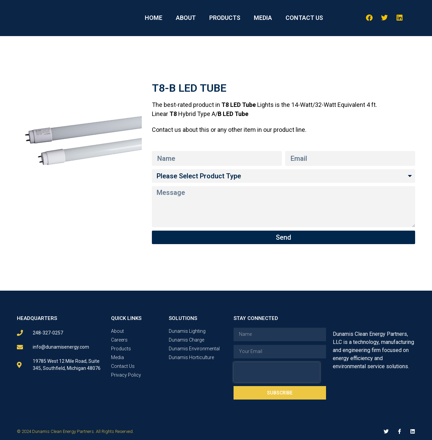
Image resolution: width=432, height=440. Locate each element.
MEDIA (263, 17)
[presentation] (277, 372)
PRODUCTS (224, 17)
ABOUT (186, 17)
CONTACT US (304, 17)
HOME (153, 17)
